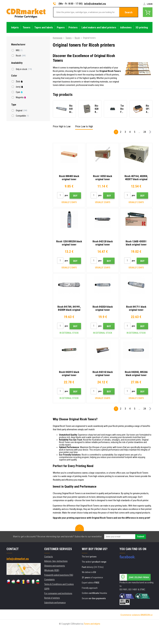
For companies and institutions (58, 593)
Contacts (48, 556)
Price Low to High (84, 126)
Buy (75, 195)
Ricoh (77, 38)
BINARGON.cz (146, 615)
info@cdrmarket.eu (95, 3)
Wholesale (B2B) (51, 570)
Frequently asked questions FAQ (58, 575)
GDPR (46, 588)
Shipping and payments (54, 565)
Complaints (49, 579)
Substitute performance (55, 602)
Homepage (57, 38)
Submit (140, 536)
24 (144, 131)
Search (128, 12)
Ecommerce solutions (130, 615)
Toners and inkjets (92, 623)
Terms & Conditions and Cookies (59, 584)
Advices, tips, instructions (56, 561)
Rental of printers (52, 598)
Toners (69, 38)
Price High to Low (61, 126)
